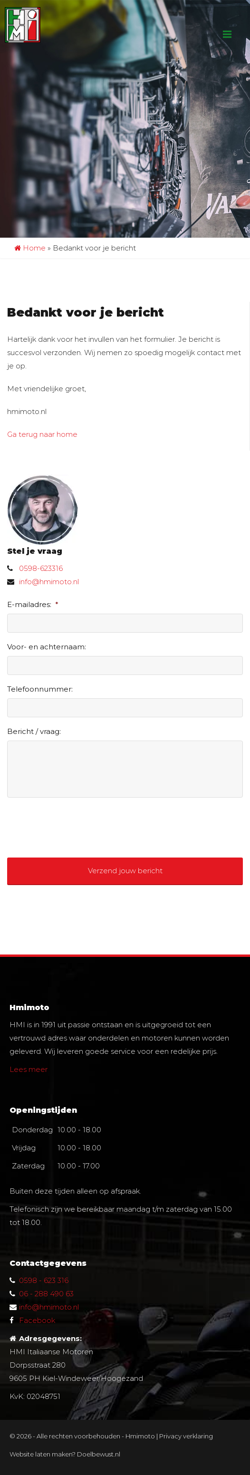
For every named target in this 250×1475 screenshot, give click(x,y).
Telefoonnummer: (40, 689)
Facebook (37, 1320)
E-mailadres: (32, 604)
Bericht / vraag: (34, 731)
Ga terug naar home (42, 434)
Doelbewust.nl (98, 1454)
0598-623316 (41, 568)
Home (30, 247)
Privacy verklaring (186, 1436)
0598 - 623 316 (43, 1280)
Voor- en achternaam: (46, 646)
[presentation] (79, 823)
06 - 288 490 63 (46, 1293)
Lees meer (29, 1069)
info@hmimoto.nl (49, 581)
